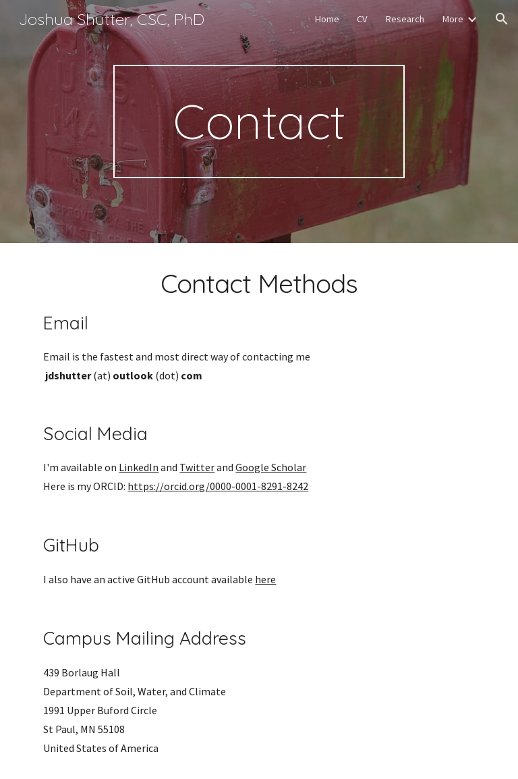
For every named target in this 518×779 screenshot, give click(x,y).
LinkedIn (139, 467)
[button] (502, 19)
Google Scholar (270, 467)
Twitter (196, 467)
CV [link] (362, 19)
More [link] (452, 19)
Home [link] (326, 19)
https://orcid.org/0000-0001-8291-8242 (217, 486)
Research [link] (404, 19)
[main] (258, 121)
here (265, 579)
